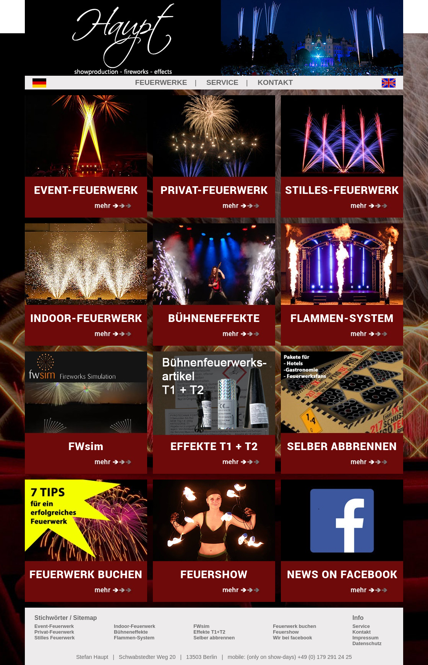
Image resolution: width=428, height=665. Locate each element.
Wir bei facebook (292, 638)
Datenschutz (366, 643)
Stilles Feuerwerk (54, 638)
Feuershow (286, 632)
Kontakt (361, 632)
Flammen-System (134, 638)
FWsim (201, 626)
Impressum (365, 638)
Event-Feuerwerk (54, 626)
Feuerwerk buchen (294, 626)
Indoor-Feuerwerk (134, 626)
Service (361, 626)
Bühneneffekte (131, 632)
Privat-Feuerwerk (54, 632)
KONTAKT (275, 82)
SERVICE (222, 82)
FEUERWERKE (161, 82)
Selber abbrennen (214, 638)
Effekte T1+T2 (209, 632)
